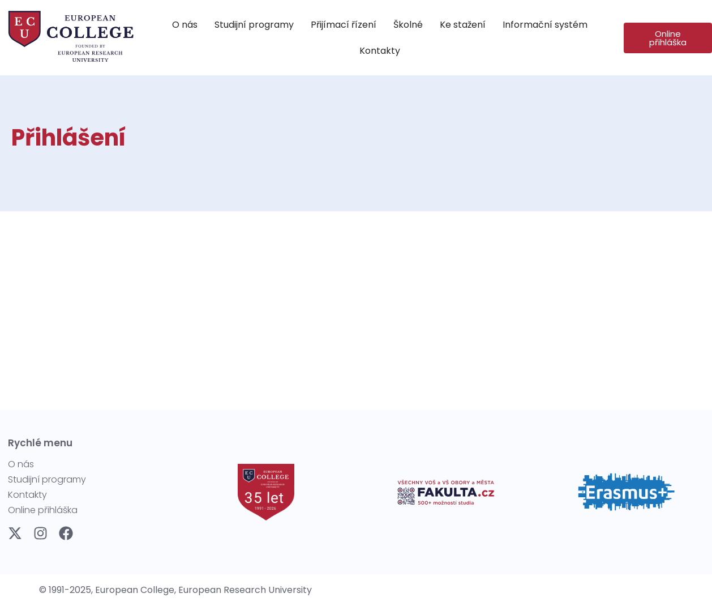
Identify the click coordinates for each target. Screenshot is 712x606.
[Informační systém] (545, 25)
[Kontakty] (380, 51)
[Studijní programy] (254, 25)
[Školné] (408, 25)
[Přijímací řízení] (343, 25)
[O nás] (185, 25)
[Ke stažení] (462, 25)
